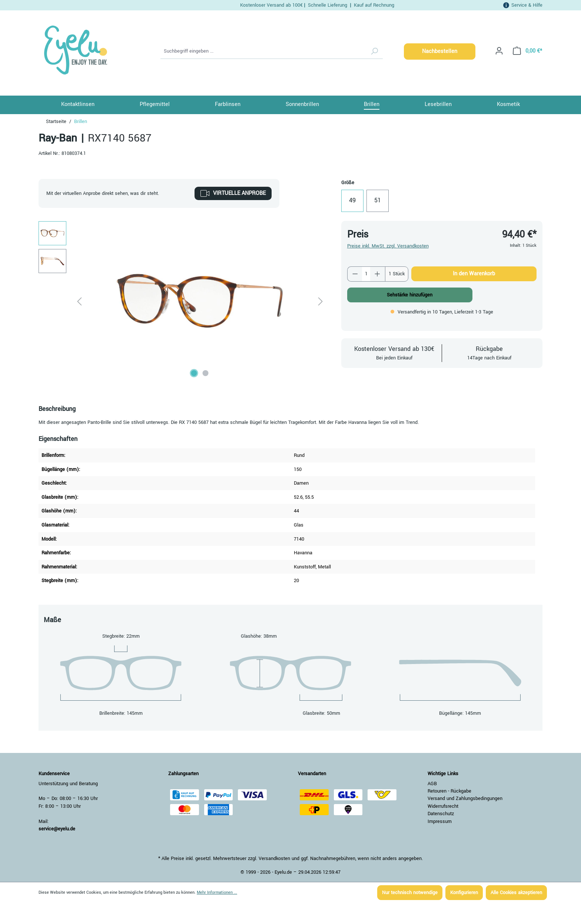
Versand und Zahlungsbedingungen (465, 798)
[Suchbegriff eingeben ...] (263, 51)
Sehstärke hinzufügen (409, 295)
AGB (432, 783)
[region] (182, 301)
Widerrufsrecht (443, 806)
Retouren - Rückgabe (449, 791)
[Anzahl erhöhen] (377, 274)
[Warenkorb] (525, 51)
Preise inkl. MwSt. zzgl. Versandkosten (388, 246)
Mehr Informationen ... (217, 892)
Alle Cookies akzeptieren (516, 892)
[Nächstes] (320, 301)
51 (377, 200)
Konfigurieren (464, 892)
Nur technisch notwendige (410, 892)
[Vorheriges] (79, 301)
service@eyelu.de (57, 829)
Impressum (440, 821)
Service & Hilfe (526, 5)
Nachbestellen (439, 51)
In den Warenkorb (474, 274)
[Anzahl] (366, 274)
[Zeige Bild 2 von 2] (206, 373)
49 (352, 200)
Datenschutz (441, 813)
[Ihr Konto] (499, 51)
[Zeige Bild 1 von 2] (194, 373)
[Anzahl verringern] (355, 274)
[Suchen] (374, 51)
